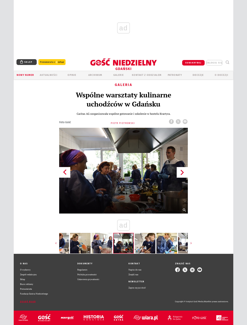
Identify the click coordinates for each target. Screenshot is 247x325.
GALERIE (118, 75)
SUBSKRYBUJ (193, 63)
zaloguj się (214, 63)
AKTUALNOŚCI (48, 75)
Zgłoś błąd (28, 301)
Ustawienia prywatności (88, 279)
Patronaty (175, 75)
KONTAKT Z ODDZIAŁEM (147, 75)
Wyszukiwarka (227, 62)
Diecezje (198, 75)
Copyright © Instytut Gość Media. (189, 301)
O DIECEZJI (221, 75)
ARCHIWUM (95, 75)
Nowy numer (25, 75)
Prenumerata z (52, 62)
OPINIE (72, 75)
